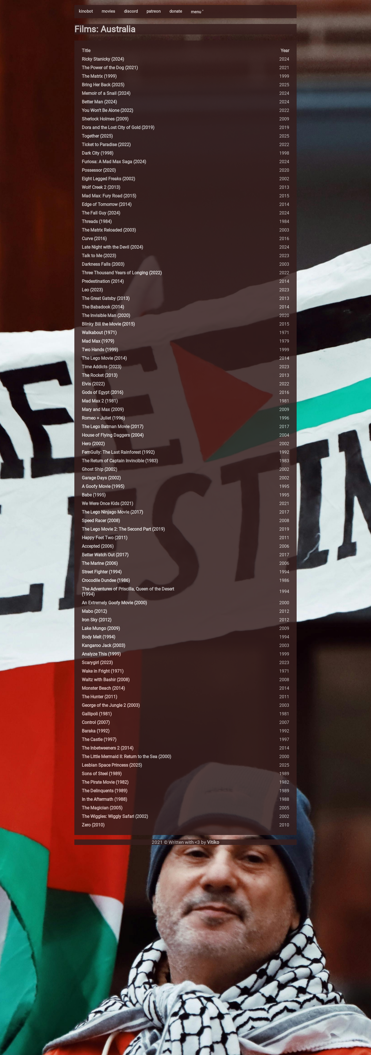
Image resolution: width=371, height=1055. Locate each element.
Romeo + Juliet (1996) (103, 418)
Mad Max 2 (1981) (100, 401)
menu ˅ (197, 11)
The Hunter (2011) (99, 696)
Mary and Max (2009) (103, 409)
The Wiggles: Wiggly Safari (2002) (115, 816)
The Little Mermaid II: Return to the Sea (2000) (126, 756)
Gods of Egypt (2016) (102, 392)
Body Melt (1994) (98, 637)
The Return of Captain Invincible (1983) (120, 460)
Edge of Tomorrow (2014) (107, 204)
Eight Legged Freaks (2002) (108, 178)
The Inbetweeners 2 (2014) (108, 748)
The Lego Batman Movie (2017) (112, 426)
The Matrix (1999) (99, 76)
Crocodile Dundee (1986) (106, 580)
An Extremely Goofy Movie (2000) (114, 602)
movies (108, 11)
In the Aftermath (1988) (104, 799)
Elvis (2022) (93, 383)
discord (131, 11)
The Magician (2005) (102, 807)
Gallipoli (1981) (97, 713)
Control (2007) (96, 722)
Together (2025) (97, 136)
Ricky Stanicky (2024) (103, 59)
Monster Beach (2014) (103, 688)
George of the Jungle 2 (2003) (111, 705)
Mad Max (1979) (98, 341)
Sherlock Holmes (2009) (105, 119)
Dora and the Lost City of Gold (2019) (118, 127)
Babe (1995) (94, 495)
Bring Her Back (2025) (103, 84)
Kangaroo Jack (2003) (103, 645)
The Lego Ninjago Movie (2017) (112, 512)
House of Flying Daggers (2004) (113, 435)
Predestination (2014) (103, 281)
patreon (154, 11)
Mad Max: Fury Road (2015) (109, 195)
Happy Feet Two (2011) (105, 537)
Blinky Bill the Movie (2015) (108, 324)
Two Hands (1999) (100, 349)
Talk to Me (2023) (99, 255)
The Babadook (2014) (103, 307)
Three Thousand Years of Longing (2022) (122, 272)
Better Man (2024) (99, 101)
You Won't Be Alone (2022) (107, 110)
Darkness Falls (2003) (103, 264)
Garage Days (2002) (101, 477)
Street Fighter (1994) (102, 572)
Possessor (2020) (99, 170)
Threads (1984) (97, 221)
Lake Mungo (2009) (101, 628)
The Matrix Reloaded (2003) (109, 230)
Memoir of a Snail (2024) (106, 93)
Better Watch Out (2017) (105, 554)
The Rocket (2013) (100, 375)
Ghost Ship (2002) (99, 469)
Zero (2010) (93, 825)
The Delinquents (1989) (105, 790)
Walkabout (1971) (99, 332)
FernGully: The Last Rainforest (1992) (118, 452)
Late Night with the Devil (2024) (112, 247)
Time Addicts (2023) (101, 366)
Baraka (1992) (96, 731)
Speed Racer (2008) (101, 520)
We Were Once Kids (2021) (107, 503)
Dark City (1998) (97, 153)
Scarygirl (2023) (97, 662)
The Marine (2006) (100, 563)
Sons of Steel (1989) (102, 773)
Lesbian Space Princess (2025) (112, 765)
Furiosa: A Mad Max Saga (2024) (114, 161)
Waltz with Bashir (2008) (106, 679)
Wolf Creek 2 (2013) (101, 187)
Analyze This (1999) (101, 654)
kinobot (86, 11)
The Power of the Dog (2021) (110, 67)
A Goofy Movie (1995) (103, 486)
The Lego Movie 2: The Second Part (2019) (123, 529)
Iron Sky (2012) (97, 619)
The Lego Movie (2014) (104, 358)
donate (175, 11)
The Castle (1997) (99, 739)
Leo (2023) (92, 289)
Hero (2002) (93, 443)
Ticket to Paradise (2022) (106, 144)
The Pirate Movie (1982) (105, 782)
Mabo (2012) (94, 611)
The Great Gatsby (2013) (106, 298)
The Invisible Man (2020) (106, 315)
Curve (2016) (94, 238)
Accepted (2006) (98, 546)
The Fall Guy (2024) (101, 213)
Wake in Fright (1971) (103, 671)
